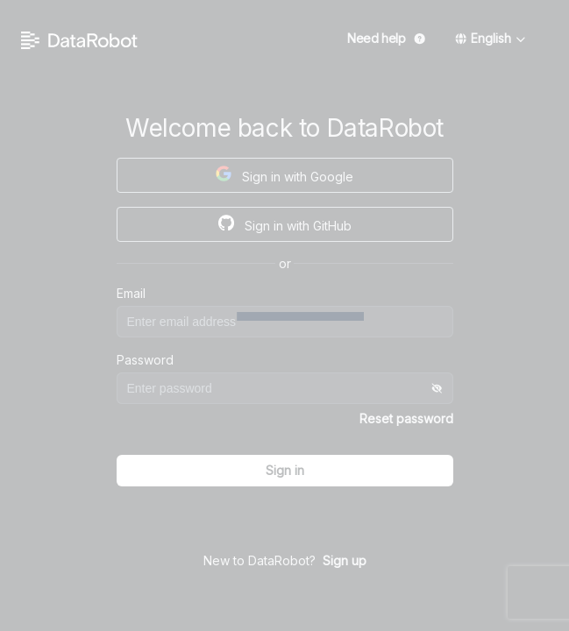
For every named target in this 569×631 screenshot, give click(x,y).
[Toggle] (437, 388)
